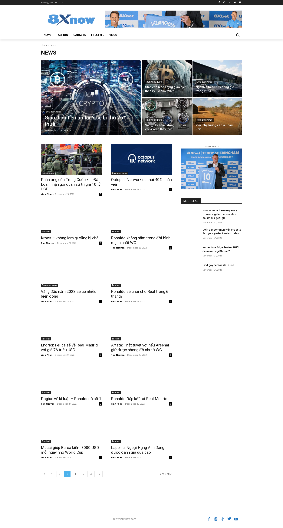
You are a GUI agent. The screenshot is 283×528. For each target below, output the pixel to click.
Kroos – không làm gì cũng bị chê (69, 238)
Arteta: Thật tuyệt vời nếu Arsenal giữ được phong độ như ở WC (140, 347)
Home (44, 45)
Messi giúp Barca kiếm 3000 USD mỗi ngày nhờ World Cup (70, 450)
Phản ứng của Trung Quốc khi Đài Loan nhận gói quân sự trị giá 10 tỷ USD (70, 184)
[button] (237, 34)
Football (46, 231)
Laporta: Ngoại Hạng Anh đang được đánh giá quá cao (137, 450)
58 (91, 474)
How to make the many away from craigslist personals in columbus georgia (219, 214)
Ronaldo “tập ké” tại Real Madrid (139, 398)
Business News (53, 112)
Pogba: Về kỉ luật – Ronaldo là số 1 (71, 398)
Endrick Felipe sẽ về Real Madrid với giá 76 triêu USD (69, 347)
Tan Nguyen (47, 243)
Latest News (48, 173)
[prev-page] (44, 474)
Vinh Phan (46, 194)
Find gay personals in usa (218, 265)
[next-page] (99, 474)
